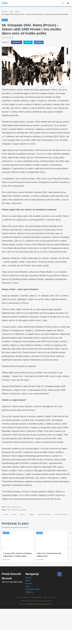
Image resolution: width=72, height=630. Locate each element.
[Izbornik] (68, 3)
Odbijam (42, 626)
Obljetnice (29, 613)
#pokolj (5, 531)
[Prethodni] (2, 568)
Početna (5, 12)
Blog (11, 12)
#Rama (23, 531)
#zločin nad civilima (10, 536)
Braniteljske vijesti (32, 610)
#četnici (14, 531)
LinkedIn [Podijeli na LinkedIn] (38, 45)
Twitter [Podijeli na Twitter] (28, 45)
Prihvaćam (30, 626)
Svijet (27, 607)
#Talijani (32, 531)
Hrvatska (29, 604)
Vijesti (18, 12)
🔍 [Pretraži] (63, 3)
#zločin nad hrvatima (46, 531)
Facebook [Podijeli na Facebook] (16, 45)
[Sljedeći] (69, 568)
